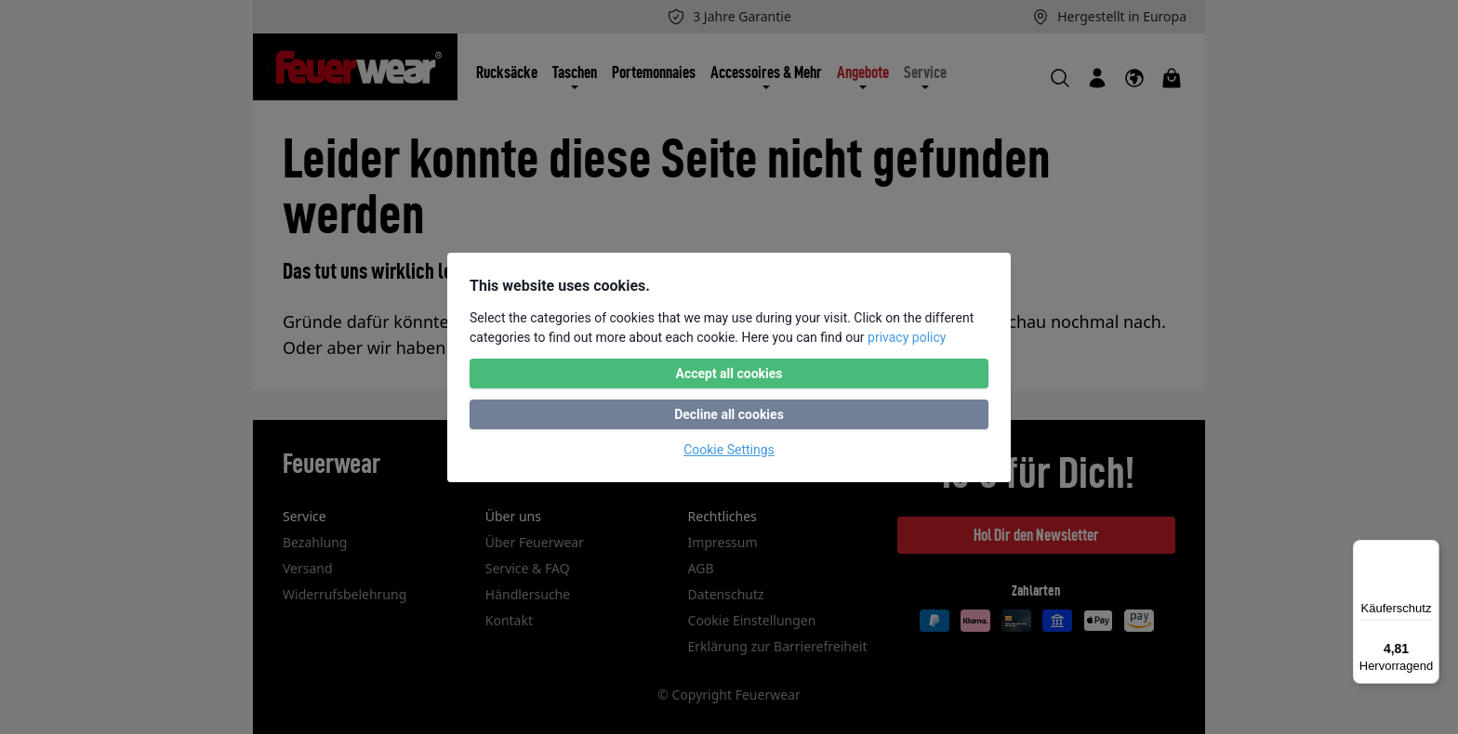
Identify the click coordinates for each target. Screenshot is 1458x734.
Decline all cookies (729, 414)
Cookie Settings (729, 449)
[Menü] (1428, 551)
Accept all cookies (728, 373)
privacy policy (907, 337)
